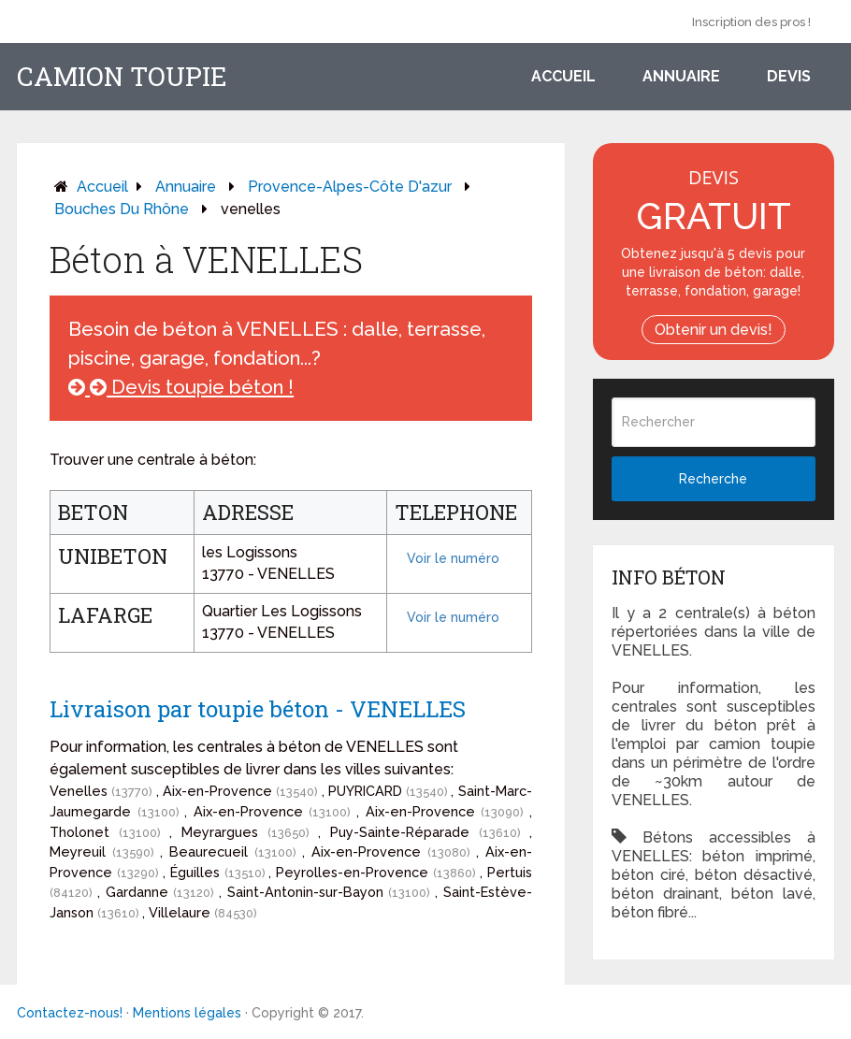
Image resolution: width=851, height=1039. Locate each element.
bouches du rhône (121, 209)
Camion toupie (122, 77)
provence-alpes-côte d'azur (350, 186)
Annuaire (681, 76)
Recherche (713, 478)
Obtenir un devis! (713, 330)
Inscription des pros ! (751, 22)
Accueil (563, 76)
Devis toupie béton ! (181, 386)
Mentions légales (187, 1012)
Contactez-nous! (70, 1012)
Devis (789, 76)
